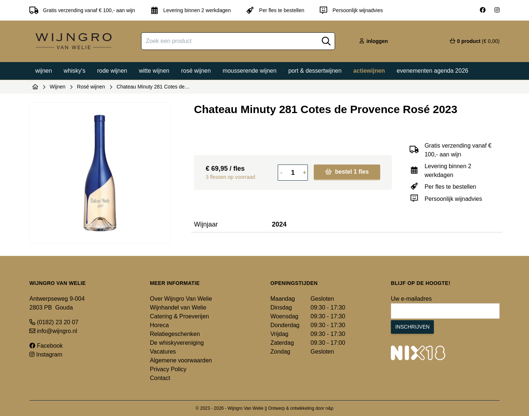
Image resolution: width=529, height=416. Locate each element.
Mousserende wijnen (250, 71)
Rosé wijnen (196, 71)
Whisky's (74, 71)
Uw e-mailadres (411, 299)
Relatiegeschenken (175, 334)
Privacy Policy (168, 369)
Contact (160, 378)
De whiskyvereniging (177, 343)
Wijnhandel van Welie (178, 307)
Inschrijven (412, 327)
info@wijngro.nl (53, 331)
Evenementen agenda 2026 (432, 71)
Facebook (46, 346)
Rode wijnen (112, 71)
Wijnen (43, 71)
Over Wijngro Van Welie (181, 299)
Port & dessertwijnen (315, 71)
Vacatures (163, 351)
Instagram (45, 354)
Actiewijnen (369, 71)
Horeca (159, 325)
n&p (329, 408)
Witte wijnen (154, 71)
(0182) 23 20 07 (53, 322)
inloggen (373, 41)
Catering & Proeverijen (179, 316)
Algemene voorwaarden (181, 360)
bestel (346, 172)
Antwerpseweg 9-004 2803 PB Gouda (56, 303)
